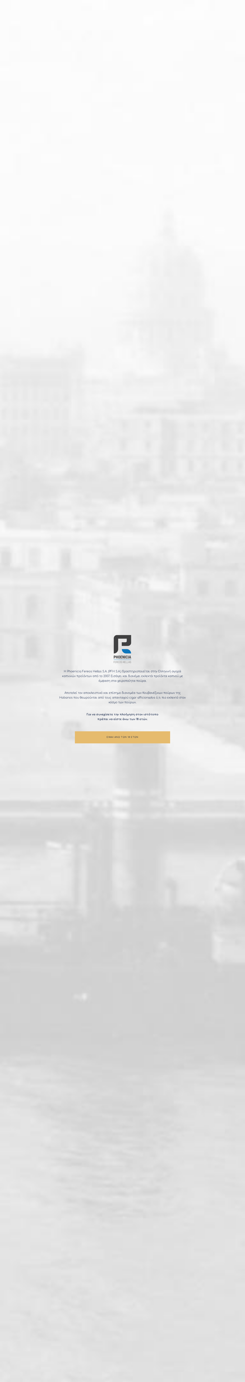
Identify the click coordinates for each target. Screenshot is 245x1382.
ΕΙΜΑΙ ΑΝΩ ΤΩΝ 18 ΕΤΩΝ (122, 739)
